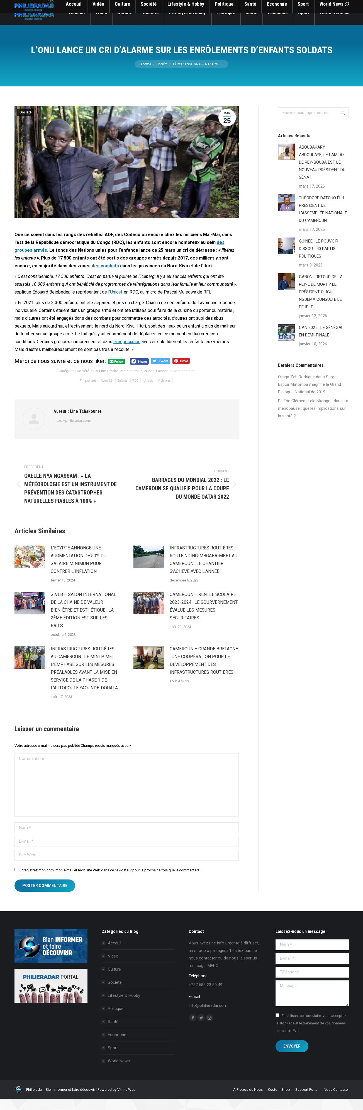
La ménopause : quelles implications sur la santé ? (313, 419)
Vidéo (113, 967)
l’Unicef (115, 303)
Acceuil (114, 954)
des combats (105, 277)
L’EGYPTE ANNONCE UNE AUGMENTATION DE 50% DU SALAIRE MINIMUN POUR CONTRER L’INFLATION (78, 570)
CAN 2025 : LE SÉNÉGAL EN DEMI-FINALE (321, 342)
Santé (113, 1032)
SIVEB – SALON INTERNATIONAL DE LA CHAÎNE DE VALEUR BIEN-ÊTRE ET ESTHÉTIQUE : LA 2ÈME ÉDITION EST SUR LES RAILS (83, 621)
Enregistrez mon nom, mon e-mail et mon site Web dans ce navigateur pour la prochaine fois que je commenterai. (110, 881)
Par (109, 382)
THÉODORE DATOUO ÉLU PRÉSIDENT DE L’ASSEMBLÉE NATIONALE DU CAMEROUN (323, 220)
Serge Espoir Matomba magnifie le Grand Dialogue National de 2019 (309, 396)
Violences (164, 391)
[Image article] (29, 568)
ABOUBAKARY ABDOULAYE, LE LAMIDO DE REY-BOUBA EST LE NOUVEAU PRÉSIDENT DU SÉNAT (322, 173)
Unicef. (148, 391)
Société (26, 123)
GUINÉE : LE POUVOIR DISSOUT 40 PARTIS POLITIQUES (318, 260)
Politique (115, 1019)
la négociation (126, 352)
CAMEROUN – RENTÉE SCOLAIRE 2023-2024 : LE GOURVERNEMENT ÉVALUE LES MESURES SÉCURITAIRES (204, 617)
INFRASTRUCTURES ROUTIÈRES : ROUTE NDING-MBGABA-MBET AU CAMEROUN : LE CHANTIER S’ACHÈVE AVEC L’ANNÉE (203, 570)
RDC (135, 391)
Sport (113, 1058)
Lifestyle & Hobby (124, 1006)
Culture (114, 980)
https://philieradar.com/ (72, 432)
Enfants (122, 391)
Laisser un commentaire (175, 382)
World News (119, 1072)
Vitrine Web (126, 1101)
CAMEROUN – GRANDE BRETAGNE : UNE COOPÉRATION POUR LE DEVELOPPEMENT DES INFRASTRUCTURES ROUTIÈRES (204, 671)
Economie (117, 1045)
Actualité (106, 391)
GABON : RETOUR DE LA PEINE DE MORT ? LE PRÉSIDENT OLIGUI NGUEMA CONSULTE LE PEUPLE (321, 303)
